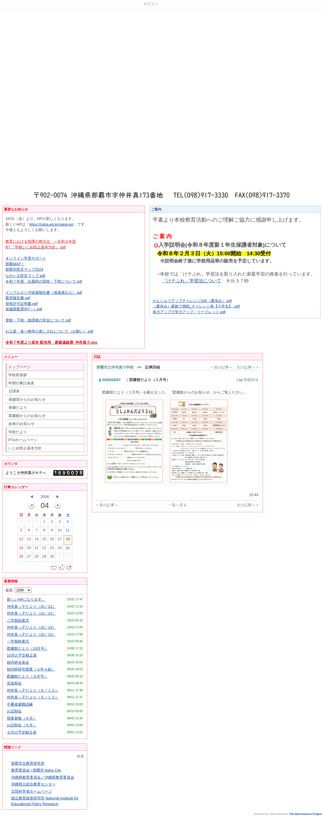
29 (21, 522)
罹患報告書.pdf (17, 298)
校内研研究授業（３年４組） (31, 669)
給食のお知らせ (22, 424)
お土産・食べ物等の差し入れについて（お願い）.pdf (49, 331)
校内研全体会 (18, 662)
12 (21, 540)
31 (37, 522)
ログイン (150, 4)
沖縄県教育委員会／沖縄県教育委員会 (42, 777)
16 (52, 540)
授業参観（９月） (22, 718)
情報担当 (251, 380)
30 (29, 522)
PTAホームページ (22, 440)
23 (52, 549)
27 (29, 557)
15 (44, 540)
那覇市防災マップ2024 (24, 269)
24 (60, 549)
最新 (18, 590)
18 (68, 540)
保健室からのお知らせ (27, 399)
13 (29, 540)
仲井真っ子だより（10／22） (31, 606)
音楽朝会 (14, 683)
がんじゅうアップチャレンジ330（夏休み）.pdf (192, 301)
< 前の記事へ (221, 367)
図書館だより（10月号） (27, 648)
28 (37, 557)
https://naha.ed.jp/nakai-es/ (51, 224)
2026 (45, 497)
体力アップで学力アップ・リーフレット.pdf (189, 312)
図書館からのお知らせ (27, 416)
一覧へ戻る (177, 505)
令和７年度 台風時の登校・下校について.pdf (43, 281)
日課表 (14, 391)
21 (37, 549)
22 (44, 549)
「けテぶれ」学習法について (191, 280)
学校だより (17, 432)
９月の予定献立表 (22, 732)
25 (68, 549)
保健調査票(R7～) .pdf (23, 309)
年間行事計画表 (21, 383)
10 (60, 531)
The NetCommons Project (305, 814)
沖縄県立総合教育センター (33, 784)
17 (60, 540)
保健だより (18, 407)
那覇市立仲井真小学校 (114, 367)
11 (68, 531)
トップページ (19, 367)
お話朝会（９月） (22, 725)
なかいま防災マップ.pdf (25, 276)
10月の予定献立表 (22, 655)
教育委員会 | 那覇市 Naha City (36, 770)
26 (21, 557)
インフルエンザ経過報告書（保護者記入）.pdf (43, 292)
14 (37, 540)
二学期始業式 (18, 620)
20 (29, 549)
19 (21, 549)
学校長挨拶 (17, 375)
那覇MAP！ (15, 264)
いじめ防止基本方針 (25, 448)
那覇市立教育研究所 (27, 763)
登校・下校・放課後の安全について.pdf (38, 320)
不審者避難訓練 (20, 704)
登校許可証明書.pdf (21, 303)
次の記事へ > (247, 367)
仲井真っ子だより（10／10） (31, 627)
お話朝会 (14, 711)
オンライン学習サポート (25, 258)
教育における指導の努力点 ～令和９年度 (40, 241)
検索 (80, 756)
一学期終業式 (18, 641)
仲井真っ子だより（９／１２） (33, 690)
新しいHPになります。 (26, 599)
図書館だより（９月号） (27, 676)
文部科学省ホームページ (31, 791)
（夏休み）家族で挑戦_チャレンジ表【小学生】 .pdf (196, 306)
